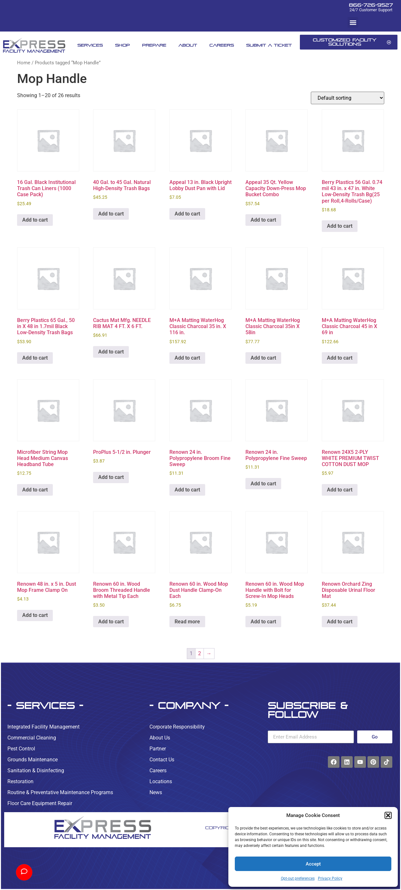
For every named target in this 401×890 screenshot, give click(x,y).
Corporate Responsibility (177, 727)
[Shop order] (347, 98)
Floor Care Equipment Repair (39, 803)
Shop (122, 45)
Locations (160, 781)
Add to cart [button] (35, 220)
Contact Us (161, 760)
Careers (221, 45)
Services (90, 45)
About (187, 45)
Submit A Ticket (269, 45)
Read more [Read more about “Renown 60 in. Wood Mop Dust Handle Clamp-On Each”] (187, 622)
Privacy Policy (330, 878)
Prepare (154, 45)
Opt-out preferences (298, 878)
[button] (388, 815)
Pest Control (21, 749)
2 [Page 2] (199, 653)
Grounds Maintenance (32, 760)
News (155, 792)
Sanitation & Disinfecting (35, 770)
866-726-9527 (371, 5)
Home (23, 63)
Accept (313, 864)
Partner (157, 749)
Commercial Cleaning (31, 738)
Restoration (20, 781)
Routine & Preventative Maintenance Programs (60, 792)
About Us (159, 738)
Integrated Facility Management (43, 727)
